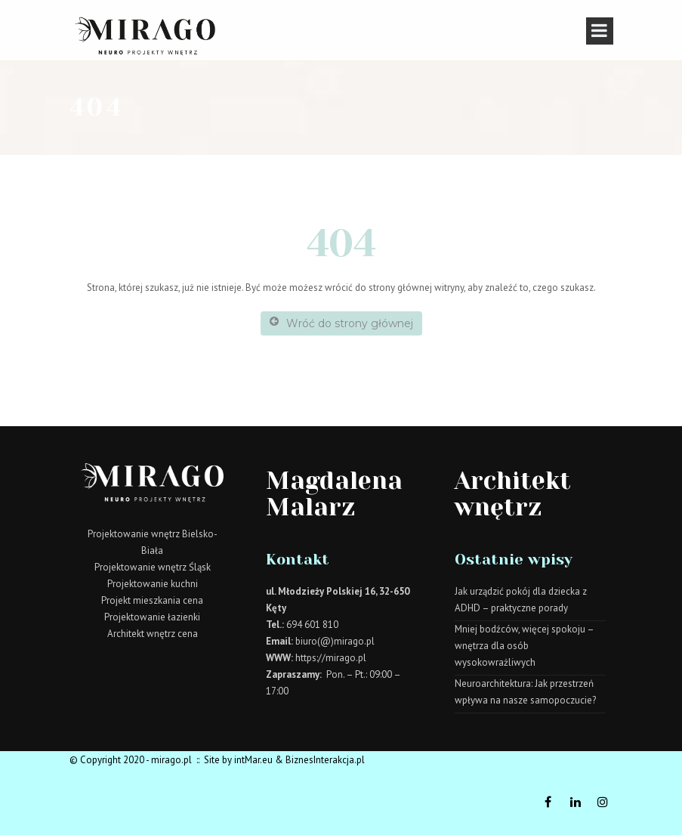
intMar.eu (253, 759)
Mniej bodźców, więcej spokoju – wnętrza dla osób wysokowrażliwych (524, 646)
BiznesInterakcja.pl (325, 759)
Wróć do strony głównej (341, 323)
